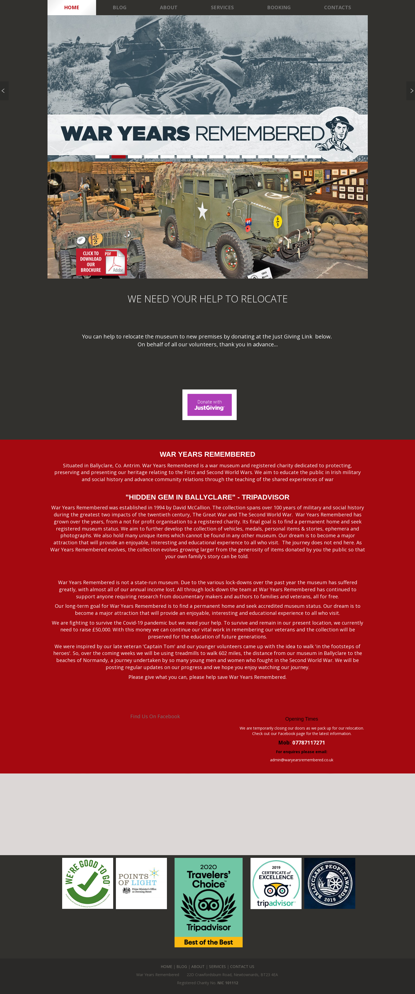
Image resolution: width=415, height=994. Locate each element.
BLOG (181, 966)
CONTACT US (242, 966)
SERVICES (217, 966)
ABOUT (198, 966)
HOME (166, 966)
